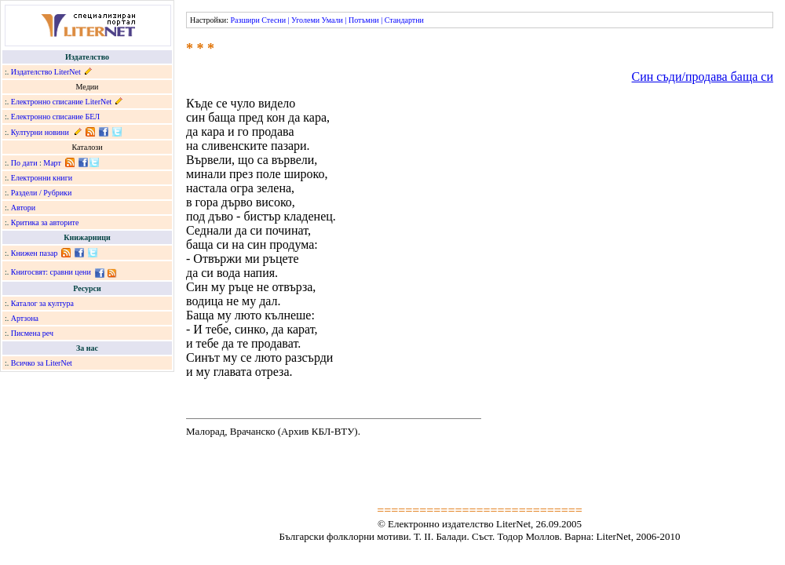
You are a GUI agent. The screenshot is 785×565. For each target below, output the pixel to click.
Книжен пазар (34, 253)
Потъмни (364, 20)
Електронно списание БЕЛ (55, 116)
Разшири (244, 20)
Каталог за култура (42, 303)
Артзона (24, 318)
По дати (24, 163)
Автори (23, 207)
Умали (332, 20)
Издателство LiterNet (46, 71)
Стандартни (404, 20)
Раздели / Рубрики (41, 192)
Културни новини (40, 132)
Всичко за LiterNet (41, 363)
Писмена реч (32, 333)
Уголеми (305, 20)
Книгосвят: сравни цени (51, 272)
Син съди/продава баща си (702, 76)
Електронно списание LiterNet (61, 101)
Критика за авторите (45, 222)
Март (52, 163)
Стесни (273, 20)
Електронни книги (41, 177)
